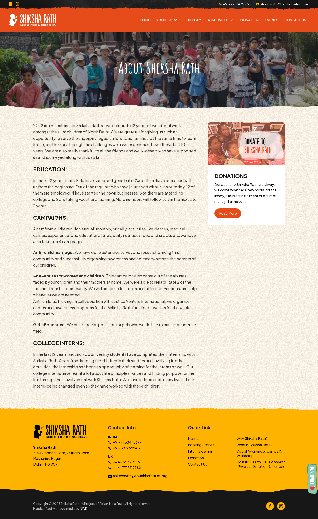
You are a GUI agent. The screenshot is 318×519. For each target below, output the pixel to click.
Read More (228, 213)
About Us (167, 20)
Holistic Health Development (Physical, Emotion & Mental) (261, 464)
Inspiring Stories (201, 444)
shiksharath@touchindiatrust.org (285, 4)
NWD (83, 508)
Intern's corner (200, 451)
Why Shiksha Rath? (252, 438)
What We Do (220, 20)
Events (271, 20)
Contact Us (295, 20)
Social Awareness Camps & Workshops (259, 453)
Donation (249, 20)
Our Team (192, 20)
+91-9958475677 (236, 4)
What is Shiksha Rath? (254, 444)
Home (145, 20)
